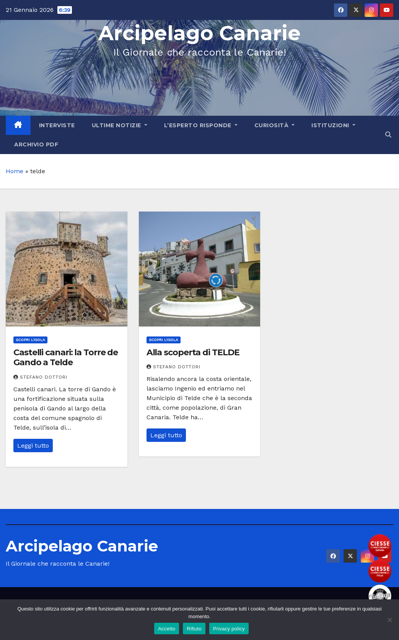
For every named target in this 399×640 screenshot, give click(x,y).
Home (14, 171)
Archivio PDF (36, 144)
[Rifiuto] (389, 620)
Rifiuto (194, 629)
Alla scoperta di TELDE (193, 352)
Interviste (57, 125)
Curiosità (274, 125)
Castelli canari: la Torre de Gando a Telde (65, 357)
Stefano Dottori (40, 377)
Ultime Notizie (119, 125)
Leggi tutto (33, 445)
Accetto (166, 629)
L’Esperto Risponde (201, 125)
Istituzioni (333, 125)
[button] (388, 134)
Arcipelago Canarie (199, 33)
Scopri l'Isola (30, 340)
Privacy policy (229, 629)
